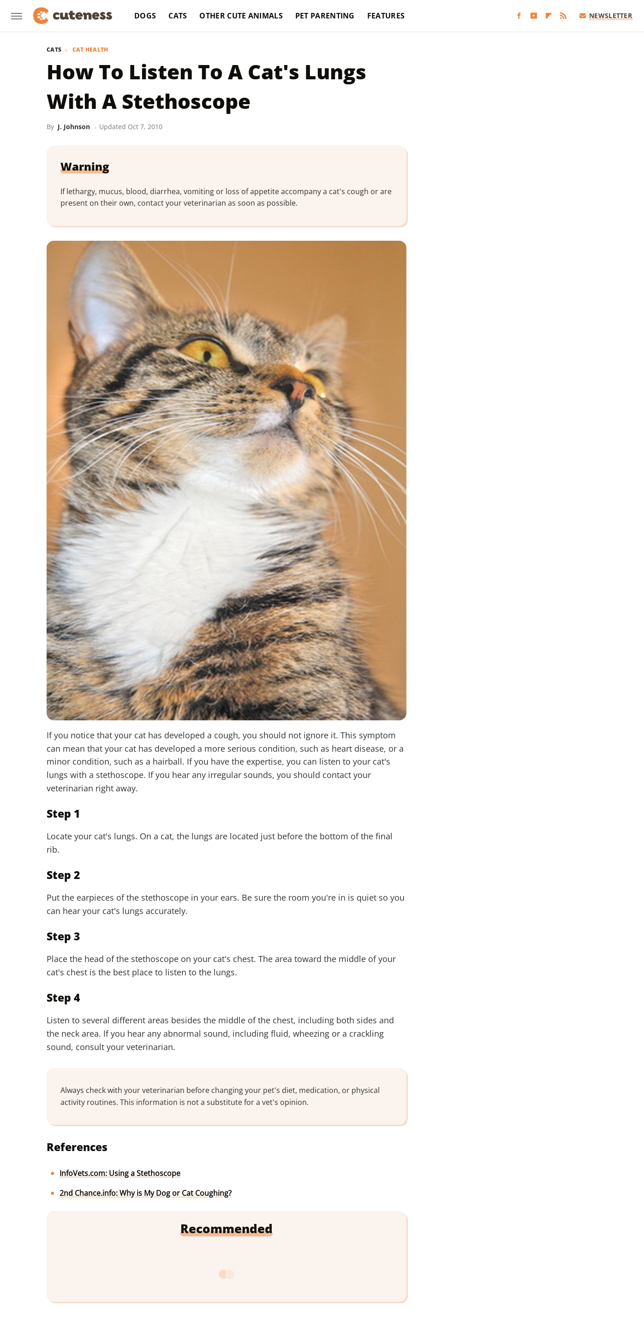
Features (386, 16)
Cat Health (90, 50)
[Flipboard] (549, 16)
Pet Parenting (325, 16)
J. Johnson (74, 126)
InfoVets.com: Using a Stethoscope (120, 1173)
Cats (177, 16)
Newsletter (605, 15)
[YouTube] (534, 16)
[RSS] (563, 16)
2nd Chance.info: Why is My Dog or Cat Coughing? (146, 1193)
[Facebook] (519, 16)
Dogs (145, 16)
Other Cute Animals (240, 16)
